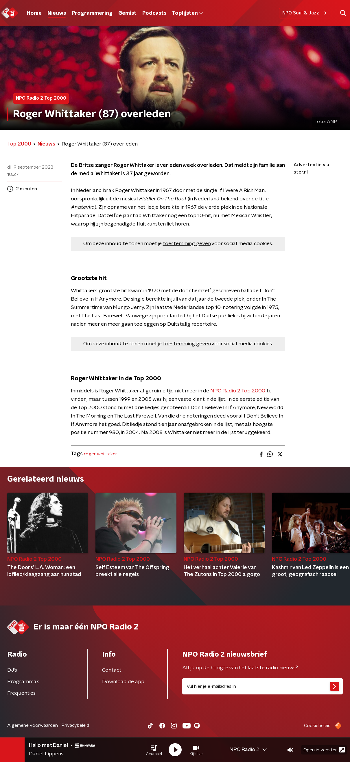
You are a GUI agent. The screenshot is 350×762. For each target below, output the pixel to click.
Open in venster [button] (324, 749)
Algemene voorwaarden (32, 725)
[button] (154, 750)
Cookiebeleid (317, 725)
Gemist (127, 13)
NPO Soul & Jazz (305, 13)
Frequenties (21, 693)
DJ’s (12, 670)
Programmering (92, 13)
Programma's (23, 681)
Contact (111, 670)
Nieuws (56, 13)
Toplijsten (187, 13)
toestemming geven (187, 243)
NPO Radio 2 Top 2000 (237, 391)
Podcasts (154, 13)
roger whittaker (100, 454)
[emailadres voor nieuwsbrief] (262, 686)
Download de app (123, 681)
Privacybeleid (75, 725)
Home (34, 13)
